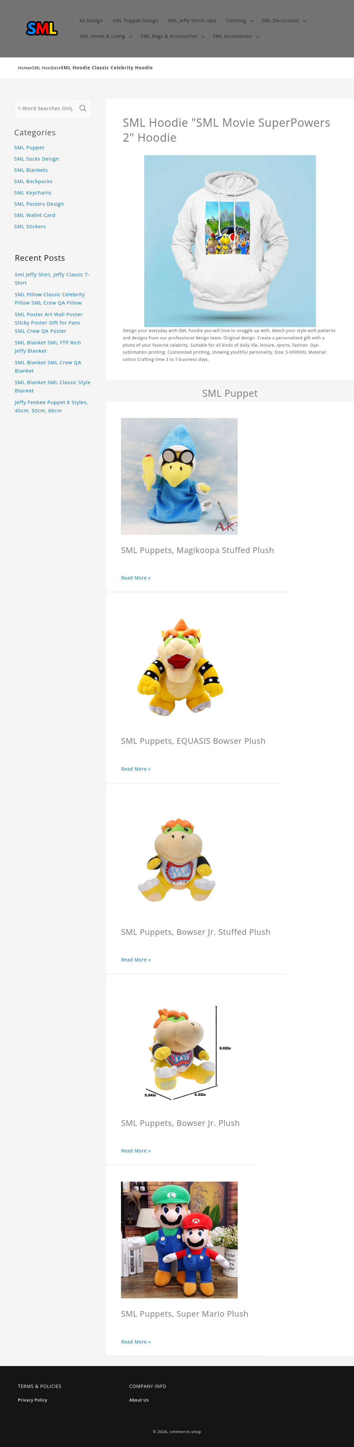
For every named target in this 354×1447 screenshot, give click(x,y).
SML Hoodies (45, 68)
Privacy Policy (32, 1400)
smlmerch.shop (185, 1431)
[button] (239, 21)
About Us (139, 1400)
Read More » (136, 578)
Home (24, 68)
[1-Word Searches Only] (46, 108)
